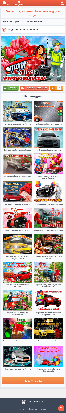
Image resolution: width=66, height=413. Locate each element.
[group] (33, 29)
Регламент (33, 409)
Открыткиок (7, 22)
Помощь (43, 409)
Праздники (18, 22)
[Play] (4, 30)
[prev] (3, 59)
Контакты (23, 409)
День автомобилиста (34, 22)
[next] (63, 59)
